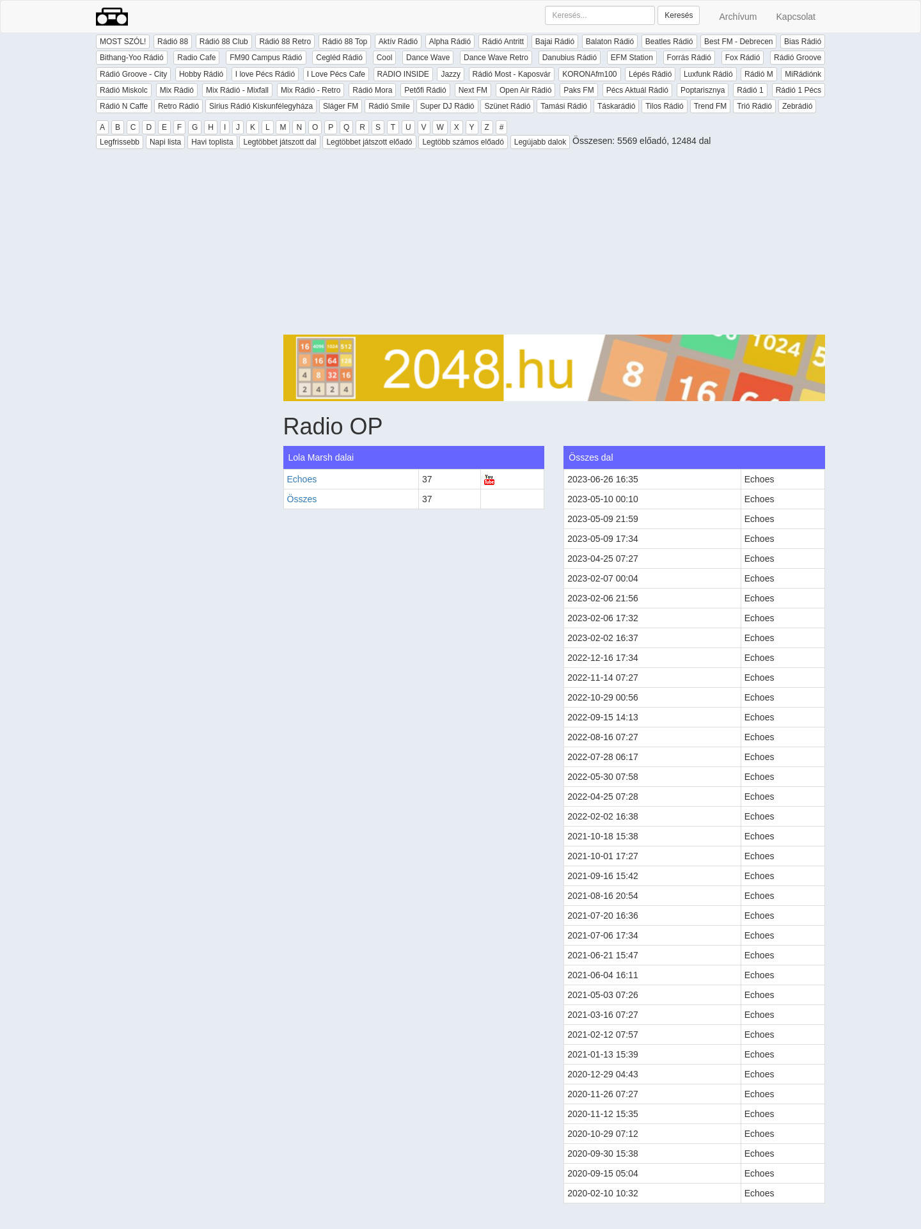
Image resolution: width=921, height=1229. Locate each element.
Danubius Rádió (569, 57)
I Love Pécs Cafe (336, 74)
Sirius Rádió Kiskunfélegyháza (261, 106)
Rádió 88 (172, 41)
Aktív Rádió (398, 41)
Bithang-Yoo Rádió (132, 57)
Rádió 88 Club (224, 41)
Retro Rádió (178, 106)
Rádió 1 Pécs (798, 90)
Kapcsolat (795, 17)
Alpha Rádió (450, 41)
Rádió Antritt (503, 41)
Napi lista (165, 142)
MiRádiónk (803, 74)
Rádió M (758, 74)
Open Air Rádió (525, 90)
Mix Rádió (177, 90)
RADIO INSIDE (403, 74)
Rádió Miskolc (124, 90)
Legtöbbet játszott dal (279, 142)
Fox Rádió (742, 57)
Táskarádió (616, 106)
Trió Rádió (754, 106)
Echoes (302, 479)
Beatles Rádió (669, 41)
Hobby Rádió (201, 74)
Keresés (679, 15)
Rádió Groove (797, 57)
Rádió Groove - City (133, 74)
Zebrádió (797, 106)
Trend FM (710, 106)
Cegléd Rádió (339, 57)
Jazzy (450, 74)
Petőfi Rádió (425, 90)
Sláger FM (340, 106)
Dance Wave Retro (496, 57)
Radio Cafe (196, 57)
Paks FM (578, 90)
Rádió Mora (372, 90)
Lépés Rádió (650, 74)
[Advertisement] (554, 245)
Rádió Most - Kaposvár (512, 74)
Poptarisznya (703, 90)
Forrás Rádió (689, 57)
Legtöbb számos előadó (462, 142)
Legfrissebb (119, 142)
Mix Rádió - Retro (310, 90)
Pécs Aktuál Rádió (637, 90)
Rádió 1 (750, 90)
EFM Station (632, 57)
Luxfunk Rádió (708, 74)
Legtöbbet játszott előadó (369, 142)
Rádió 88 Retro (285, 41)
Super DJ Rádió (447, 106)
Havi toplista (212, 142)
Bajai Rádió (554, 41)
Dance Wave (428, 57)
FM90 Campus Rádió (266, 57)
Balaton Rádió (610, 41)
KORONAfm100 (589, 74)
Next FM (473, 90)
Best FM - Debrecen (738, 41)
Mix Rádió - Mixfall (237, 90)
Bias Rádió (802, 41)
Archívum (738, 17)
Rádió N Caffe (124, 106)
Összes (302, 499)
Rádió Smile (389, 106)
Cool (385, 57)
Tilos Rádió (664, 106)
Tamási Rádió (563, 106)
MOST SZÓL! (123, 41)
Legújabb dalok (540, 142)
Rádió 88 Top (345, 41)
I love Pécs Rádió (265, 74)
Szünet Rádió (507, 106)
